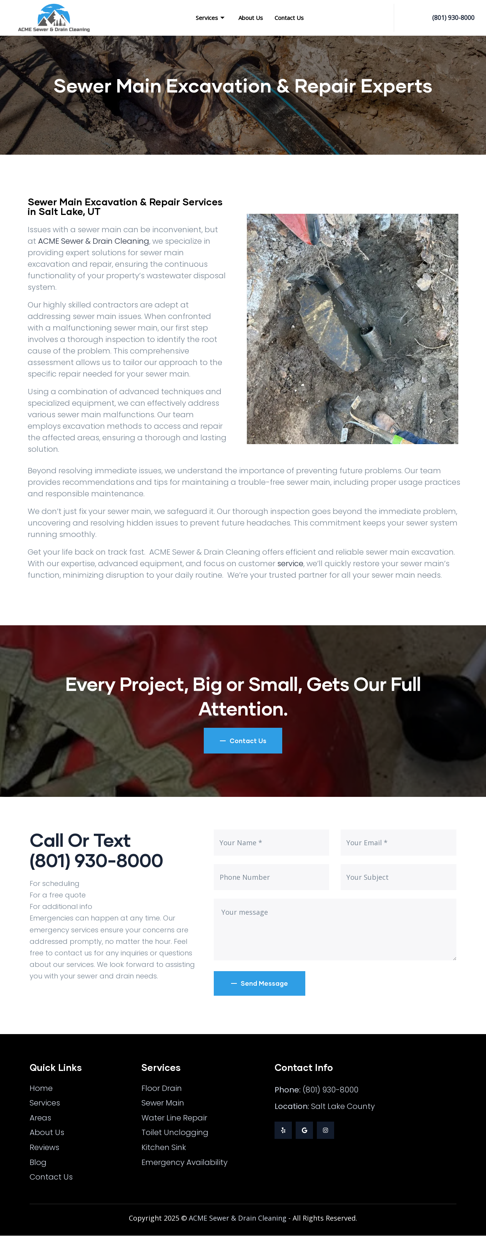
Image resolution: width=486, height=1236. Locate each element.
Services (210, 17)
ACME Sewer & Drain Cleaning (93, 241)
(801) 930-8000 (453, 17)
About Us (250, 17)
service (290, 563)
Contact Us (289, 17)
